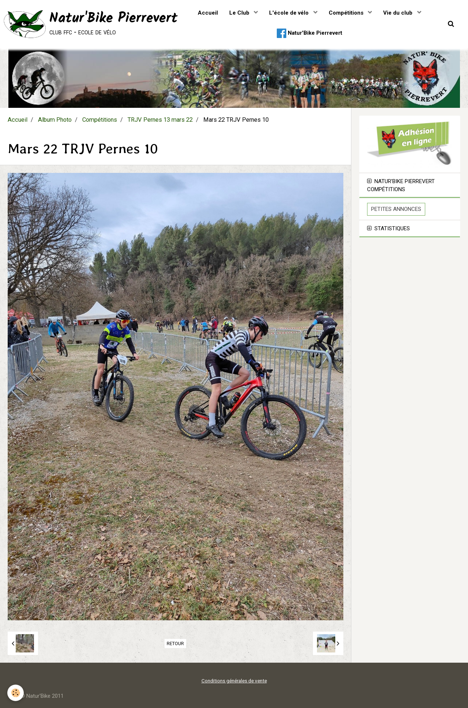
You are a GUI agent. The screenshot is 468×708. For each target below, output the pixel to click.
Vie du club (398, 13)
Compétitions (347, 13)
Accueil (208, 13)
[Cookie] (15, 693)
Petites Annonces (396, 209)
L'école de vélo (289, 13)
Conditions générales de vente (234, 681)
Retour (175, 643)
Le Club (240, 13)
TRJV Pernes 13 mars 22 (160, 119)
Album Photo (55, 119)
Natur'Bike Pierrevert (309, 33)
